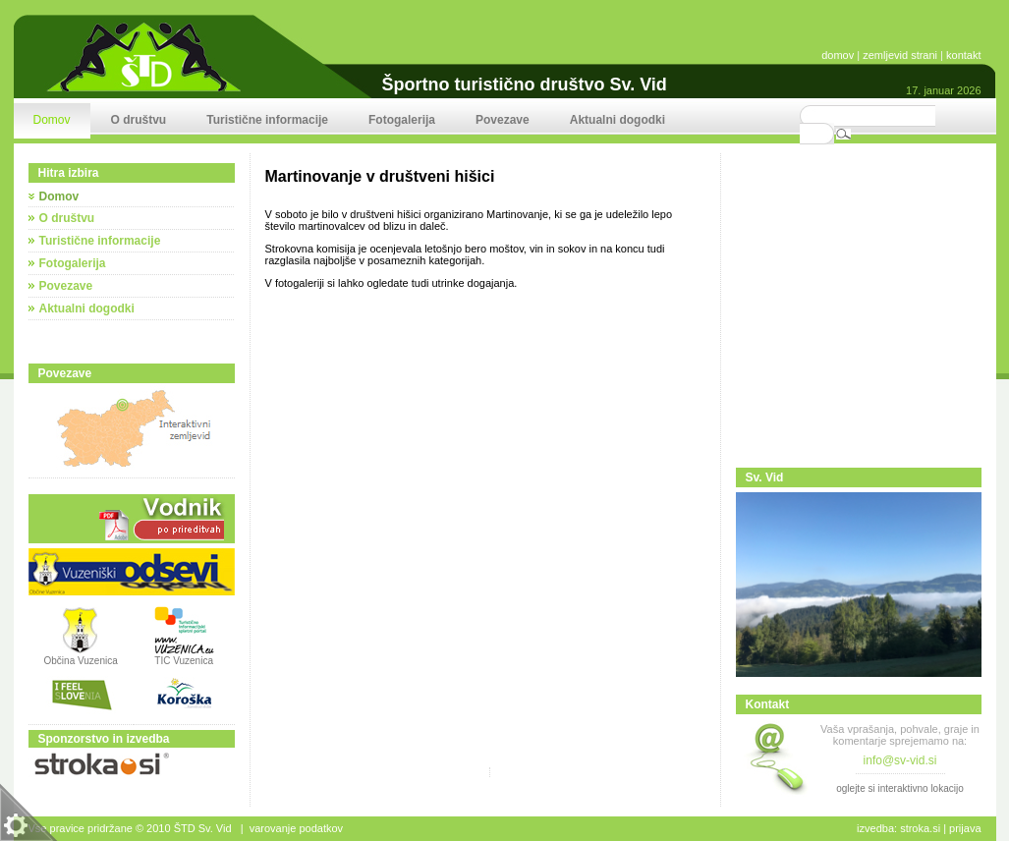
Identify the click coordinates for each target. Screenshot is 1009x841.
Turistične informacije (100, 241)
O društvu (67, 218)
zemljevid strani (900, 55)
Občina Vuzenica (81, 656)
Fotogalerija (72, 263)
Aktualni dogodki (87, 308)
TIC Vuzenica (183, 660)
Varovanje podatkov (296, 828)
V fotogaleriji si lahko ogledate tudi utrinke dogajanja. (391, 283)
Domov (59, 196)
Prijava (965, 828)
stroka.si (920, 828)
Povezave (66, 286)
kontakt (963, 55)
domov (837, 55)
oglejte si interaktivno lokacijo (900, 788)
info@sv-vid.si (900, 760)
